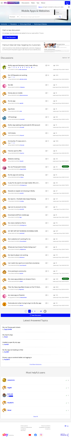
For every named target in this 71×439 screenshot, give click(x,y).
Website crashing (13, 159)
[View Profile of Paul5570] (7, 359)
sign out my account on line (17, 207)
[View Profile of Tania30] (21, 161)
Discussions (25, 3)
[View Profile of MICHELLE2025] (23, 79)
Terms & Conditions (45, 425)
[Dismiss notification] (69, 7)
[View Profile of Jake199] (21, 103)
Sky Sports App (7, 335)
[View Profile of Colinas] (21, 177)
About (43, 3)
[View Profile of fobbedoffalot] (23, 297)
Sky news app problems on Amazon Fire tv (22, 279)
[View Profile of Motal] (6, 337)
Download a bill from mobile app (18, 215)
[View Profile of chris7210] (21, 209)
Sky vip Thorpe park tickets (17, 167)
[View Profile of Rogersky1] (21, 289)
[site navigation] (2, 2)
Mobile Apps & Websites (36, 10)
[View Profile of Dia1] (21, 111)
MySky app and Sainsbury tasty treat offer (22, 65)
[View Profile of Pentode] (22, 145)
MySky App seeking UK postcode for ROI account (24, 125)
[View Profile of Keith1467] (22, 233)
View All (35, 416)
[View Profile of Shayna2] (22, 135)
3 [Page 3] (34, 311)
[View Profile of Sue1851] (6, 352)
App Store (11, 109)
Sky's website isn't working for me (19, 239)
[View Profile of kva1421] (6, 344)
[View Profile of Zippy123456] (23, 169)
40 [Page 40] (41, 311)
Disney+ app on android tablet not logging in (17, 357)
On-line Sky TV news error (16, 141)
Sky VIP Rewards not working (17, 75)
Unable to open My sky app (11, 342)
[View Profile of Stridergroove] (23, 185)
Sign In (67, 3)
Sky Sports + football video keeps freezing (22, 199)
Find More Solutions (35, 364)
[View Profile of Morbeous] (22, 257)
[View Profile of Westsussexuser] (24, 95)
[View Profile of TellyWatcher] (23, 249)
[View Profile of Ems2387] (22, 119)
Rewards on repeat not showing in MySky (21, 191)
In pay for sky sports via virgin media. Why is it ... (24, 183)
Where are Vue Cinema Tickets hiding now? (22, 247)
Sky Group (23, 430)
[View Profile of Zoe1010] (22, 193)
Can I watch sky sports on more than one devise (23, 263)
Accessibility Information (44, 427)
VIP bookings (12, 117)
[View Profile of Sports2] (22, 153)
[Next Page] (45, 311)
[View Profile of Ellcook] (21, 305)
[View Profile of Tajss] (20, 217)
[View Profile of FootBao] (22, 201)
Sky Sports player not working (18, 255)
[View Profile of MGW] (21, 281)
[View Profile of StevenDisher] (23, 241)
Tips (38, 3)
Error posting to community (17, 271)
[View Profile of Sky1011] (21, 273)
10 (31, 67)
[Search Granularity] (14, 17)
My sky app (11, 101)
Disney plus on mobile (15, 93)
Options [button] (64, 57)
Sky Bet (10, 85)
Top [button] (67, 426)
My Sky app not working (16, 175)
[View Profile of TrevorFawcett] (22, 265)
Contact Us (47, 429)
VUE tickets (12, 133)
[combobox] (39, 17)
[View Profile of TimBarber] (22, 87)
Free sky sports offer (15, 151)
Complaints (23, 429)
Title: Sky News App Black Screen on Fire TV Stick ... (24, 287)
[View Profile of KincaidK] (22, 127)
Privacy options (24, 425)
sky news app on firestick (16, 295)
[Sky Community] (11, 3)
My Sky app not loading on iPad (12, 350)
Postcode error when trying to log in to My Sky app (24, 303)
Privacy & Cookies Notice (26, 427)
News (33, 3)
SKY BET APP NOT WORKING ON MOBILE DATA (23, 231)
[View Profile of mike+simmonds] (23, 69)
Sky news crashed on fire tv (17, 223)
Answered (65, 166)
